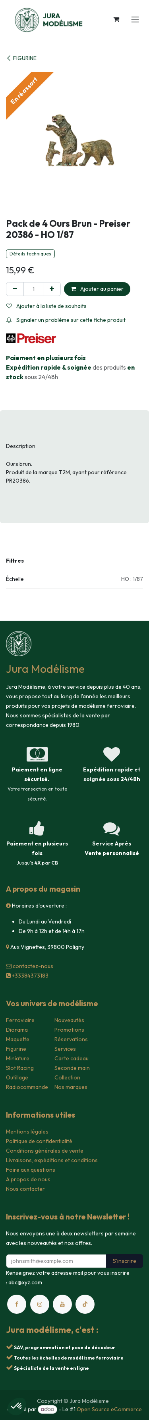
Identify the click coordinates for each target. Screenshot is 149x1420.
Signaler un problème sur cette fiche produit (66, 319)
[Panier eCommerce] (116, 19)
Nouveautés (69, 1020)
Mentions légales (27, 1131)
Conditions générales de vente (44, 1150)
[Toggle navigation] (135, 19)
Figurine (16, 1048)
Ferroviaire (20, 1020)
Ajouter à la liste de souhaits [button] (46, 306)
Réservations (71, 1039)
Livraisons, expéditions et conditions (52, 1160)
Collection (67, 1077)
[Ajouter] (52, 289)
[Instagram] (39, 1304)
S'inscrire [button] (124, 1260)
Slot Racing (20, 1067)
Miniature (17, 1058)
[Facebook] (16, 1304)
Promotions (69, 1029)
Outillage (17, 1077)
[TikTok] (85, 1304)
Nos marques (70, 1087)
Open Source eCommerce (109, 1409)
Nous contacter (25, 1188)
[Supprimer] (15, 289)
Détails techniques (30, 254)
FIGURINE (21, 58)
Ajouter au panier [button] (97, 288)
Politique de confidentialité (39, 1141)
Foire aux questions (30, 1169)
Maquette (17, 1039)
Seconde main (72, 1067)
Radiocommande (27, 1087)
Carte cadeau (71, 1058)
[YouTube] (62, 1304)
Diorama (17, 1029)
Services (65, 1048)
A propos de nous (28, 1179)
